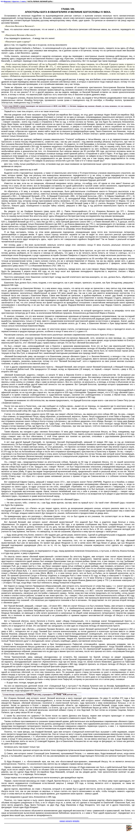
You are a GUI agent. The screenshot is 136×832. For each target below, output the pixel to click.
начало (69, 821)
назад (62, 821)
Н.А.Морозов (5, 1)
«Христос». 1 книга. (19, 1)
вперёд (76, 821)
